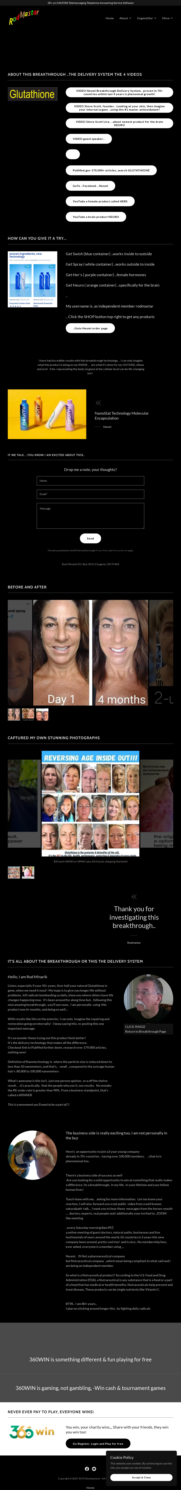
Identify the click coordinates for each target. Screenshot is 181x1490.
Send (90, 538)
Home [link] (110, 18)
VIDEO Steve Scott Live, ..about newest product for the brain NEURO (119, 123)
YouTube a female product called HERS (100, 201)
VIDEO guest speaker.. (89, 138)
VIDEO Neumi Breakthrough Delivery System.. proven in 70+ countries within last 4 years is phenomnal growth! (119, 92)
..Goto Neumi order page (90, 328)
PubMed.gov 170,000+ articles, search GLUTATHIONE (111, 170)
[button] (125, 18)
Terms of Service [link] (120, 550)
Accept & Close (141, 1477)
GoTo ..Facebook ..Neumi (90, 185)
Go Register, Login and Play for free (98, 1443)
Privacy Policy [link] (101, 550)
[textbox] (90, 480)
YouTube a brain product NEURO (96, 216)
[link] (24, 17)
